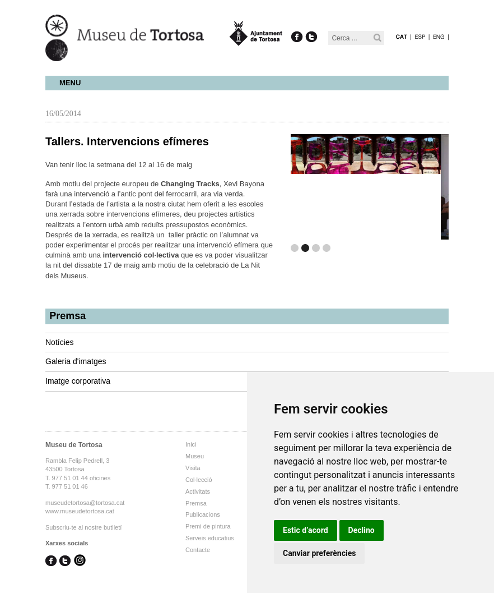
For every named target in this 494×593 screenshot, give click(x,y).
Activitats (197, 491)
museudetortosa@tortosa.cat (84, 502)
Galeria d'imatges (75, 361)
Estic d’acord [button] (305, 530)
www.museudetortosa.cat (79, 511)
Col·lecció (198, 479)
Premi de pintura (208, 526)
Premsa (67, 315)
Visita (193, 468)
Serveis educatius (209, 538)
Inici (191, 444)
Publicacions (202, 514)
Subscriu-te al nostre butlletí (83, 527)
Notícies (59, 342)
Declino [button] (361, 530)
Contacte (197, 549)
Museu (194, 456)
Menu (70, 83)
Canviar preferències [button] (319, 553)
